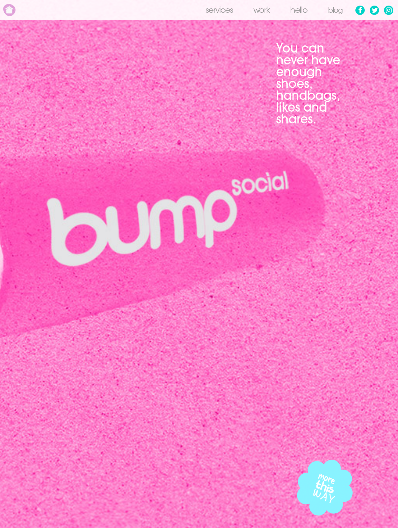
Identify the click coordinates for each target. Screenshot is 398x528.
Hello (297, 11)
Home (9, 10)
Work (260, 11)
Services (217, 11)
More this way (325, 488)
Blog (334, 11)
